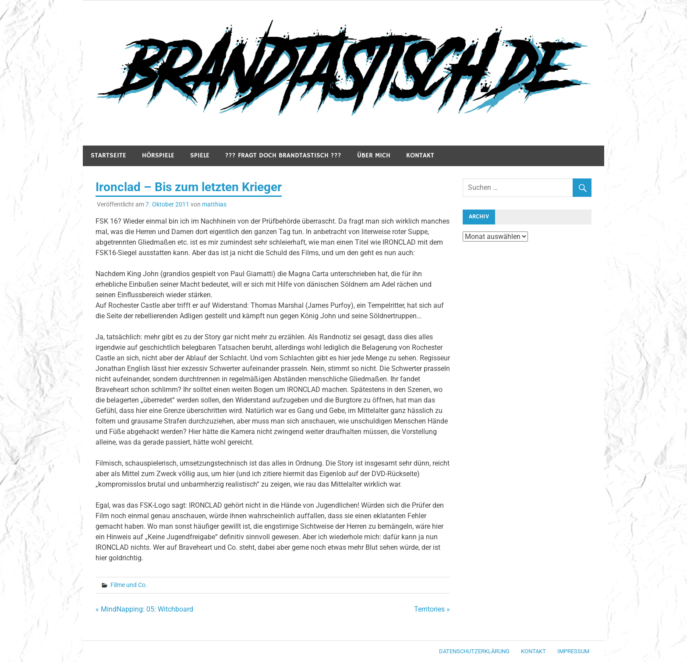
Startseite (108, 155)
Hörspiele (158, 155)
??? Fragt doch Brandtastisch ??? (283, 155)
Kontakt (420, 155)
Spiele (199, 155)
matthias (214, 204)
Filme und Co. (128, 584)
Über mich (373, 155)
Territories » (432, 609)
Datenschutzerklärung (474, 651)
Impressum (573, 651)
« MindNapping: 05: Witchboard (144, 609)
